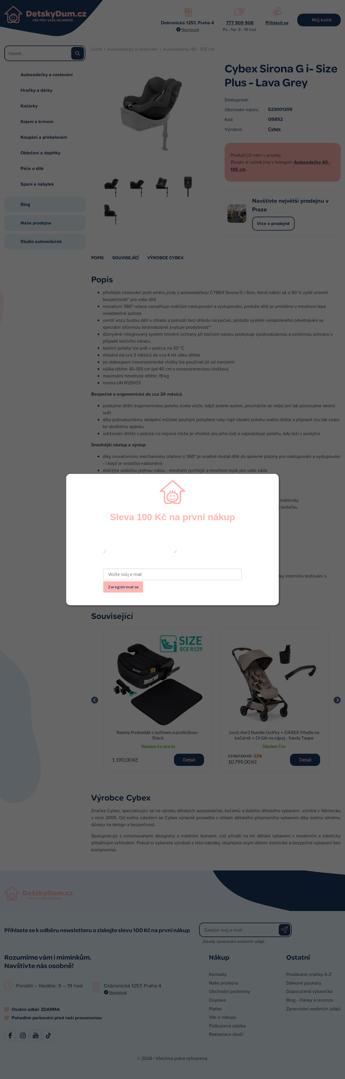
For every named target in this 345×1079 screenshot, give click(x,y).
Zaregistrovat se (123, 586)
